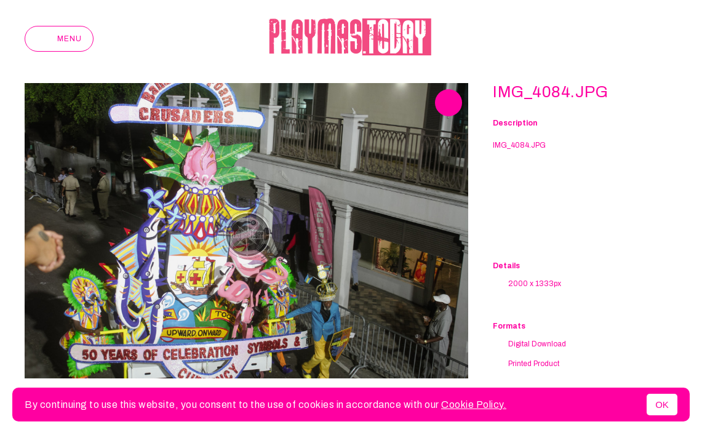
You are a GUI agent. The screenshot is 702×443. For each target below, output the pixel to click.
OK (662, 404)
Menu (59, 38)
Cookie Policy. (473, 404)
